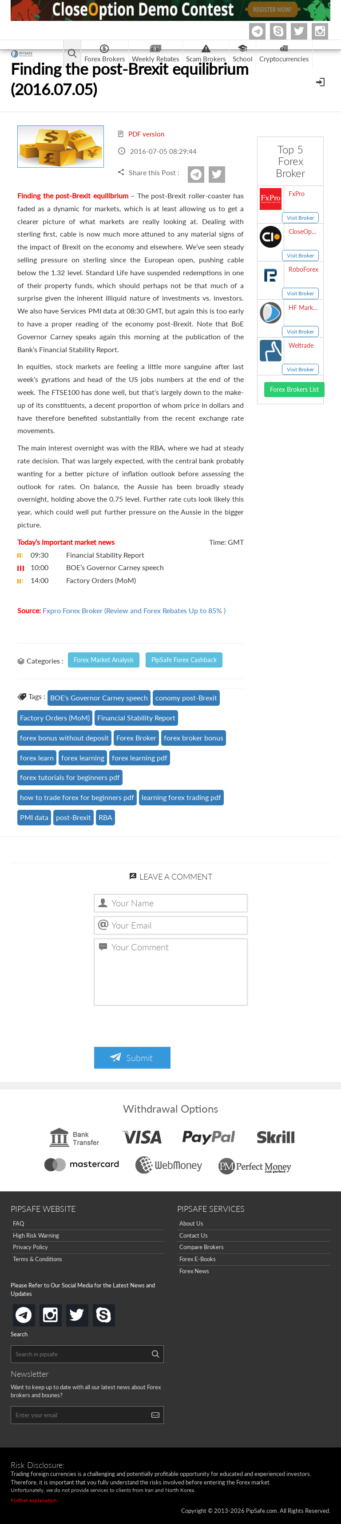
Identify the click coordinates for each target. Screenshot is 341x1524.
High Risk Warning (36, 1235)
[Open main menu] (75, 54)
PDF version (140, 134)
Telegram (264, 33)
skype (113, 1312)
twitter (306, 31)
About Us (191, 1223)
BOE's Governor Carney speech (99, 697)
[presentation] (161, 1027)
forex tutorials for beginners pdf (70, 777)
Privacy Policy (30, 1247)
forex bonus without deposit (64, 737)
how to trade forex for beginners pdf (77, 797)
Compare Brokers (201, 1247)
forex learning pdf (139, 757)
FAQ (18, 1223)
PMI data (34, 817)
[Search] (155, 1354)
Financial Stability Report (136, 717)
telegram (33, 1314)
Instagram (326, 31)
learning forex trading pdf (181, 797)
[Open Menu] (321, 81)
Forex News (194, 1271)
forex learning (82, 757)
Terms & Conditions (37, 1259)
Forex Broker (136, 737)
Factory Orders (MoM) (55, 717)
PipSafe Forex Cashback (184, 659)
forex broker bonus (193, 737)
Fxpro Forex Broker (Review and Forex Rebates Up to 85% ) (134, 610)
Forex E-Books (197, 1259)
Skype (285, 31)
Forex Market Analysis (104, 659)
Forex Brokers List (294, 389)
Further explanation (34, 1500)
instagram (60, 1312)
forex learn (37, 757)
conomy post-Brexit (186, 697)
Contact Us (193, 1235)
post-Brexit (73, 817)
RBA (105, 817)
